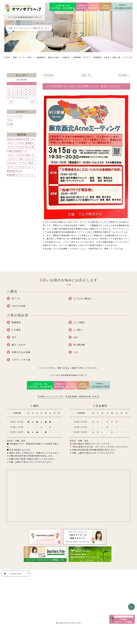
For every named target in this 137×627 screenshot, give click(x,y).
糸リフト (16, 298)
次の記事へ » (124, 75)
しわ (75, 352)
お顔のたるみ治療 (21, 352)
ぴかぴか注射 (19, 305)
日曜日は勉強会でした (17, 151)
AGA (75, 337)
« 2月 (10, 101)
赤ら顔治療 (79, 344)
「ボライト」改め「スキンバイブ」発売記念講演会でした (33, 159)
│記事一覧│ (86, 75)
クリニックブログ (15, 116)
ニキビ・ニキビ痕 (21, 359)
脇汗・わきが (19, 344)
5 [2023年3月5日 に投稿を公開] (34, 86)
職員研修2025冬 (14, 171)
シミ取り (78, 329)
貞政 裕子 (44, 28)
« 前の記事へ (49, 75)
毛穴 (14, 337)
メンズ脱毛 (79, 322)
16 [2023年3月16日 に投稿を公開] (22, 92)
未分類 (10, 124)
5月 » (32, 101)
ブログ (10, 120)
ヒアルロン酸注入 (82, 298)
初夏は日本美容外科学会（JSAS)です (24, 139)
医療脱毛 (16, 322)
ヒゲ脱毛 (16, 329)
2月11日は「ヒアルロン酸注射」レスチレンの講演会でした (34, 162)
